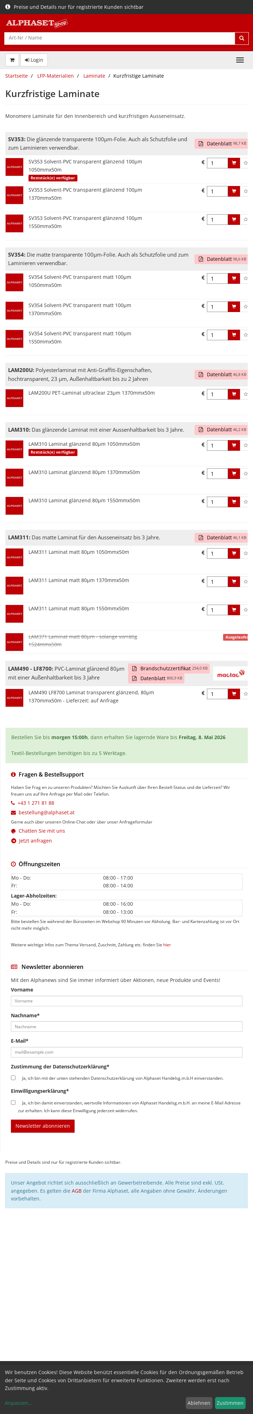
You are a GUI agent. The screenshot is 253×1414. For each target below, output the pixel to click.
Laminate (94, 75)
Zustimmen (230, 1403)
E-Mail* (20, 1040)
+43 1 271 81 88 (36, 802)
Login (34, 59)
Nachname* (25, 1015)
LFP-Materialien (55, 75)
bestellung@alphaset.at (47, 812)
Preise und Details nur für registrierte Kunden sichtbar (74, 7)
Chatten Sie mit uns (42, 830)
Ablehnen (199, 1403)
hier (167, 944)
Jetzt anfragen (31, 840)
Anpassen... (18, 1403)
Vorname (22, 989)
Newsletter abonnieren (42, 1125)
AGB (77, 1190)
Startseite (16, 75)
